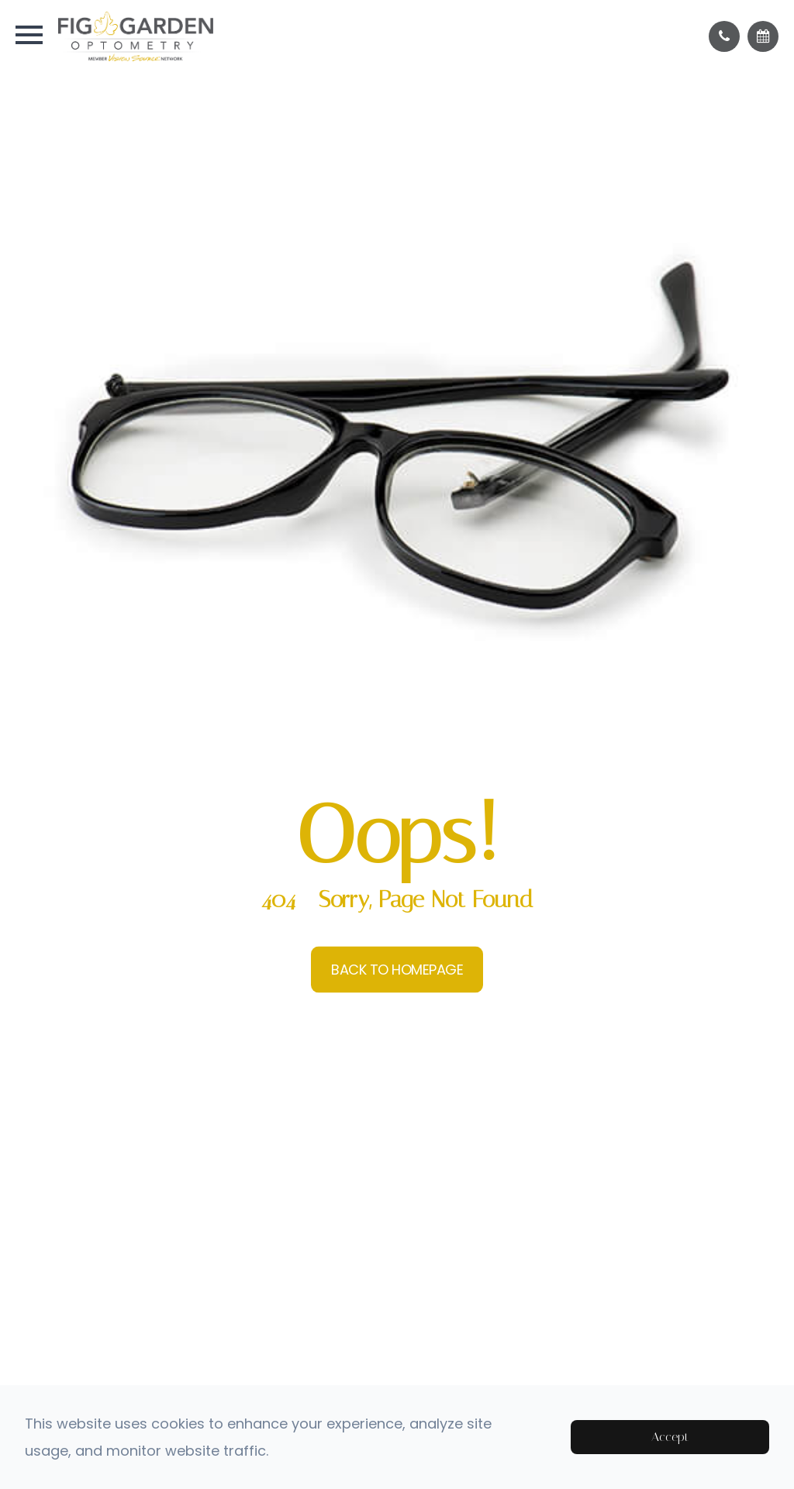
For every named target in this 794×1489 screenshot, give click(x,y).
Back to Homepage (397, 969)
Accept (670, 1436)
